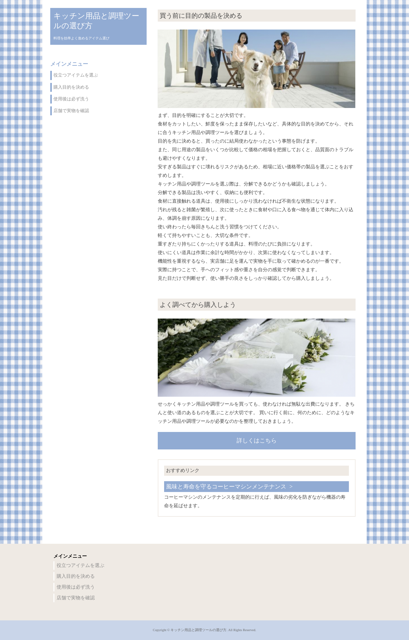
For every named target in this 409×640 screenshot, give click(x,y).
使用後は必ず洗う (71, 99)
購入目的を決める (71, 87)
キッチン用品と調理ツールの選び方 (96, 21)
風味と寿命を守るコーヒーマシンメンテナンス (226, 486)
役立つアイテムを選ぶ (75, 75)
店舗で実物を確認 (71, 110)
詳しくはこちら (257, 440)
